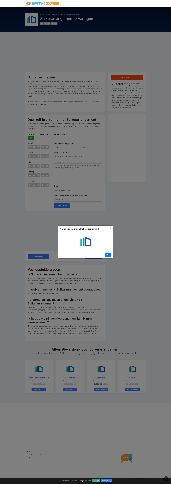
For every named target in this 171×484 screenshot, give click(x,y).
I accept (96, 481)
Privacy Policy (106, 481)
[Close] (110, 229)
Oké (107, 255)
